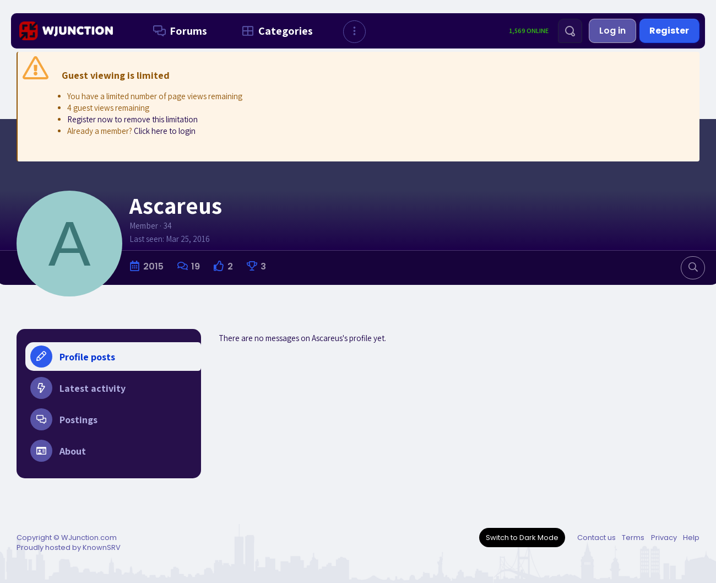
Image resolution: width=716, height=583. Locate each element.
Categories (275, 31)
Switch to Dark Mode (522, 537)
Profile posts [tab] (72, 357)
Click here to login (165, 131)
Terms (633, 537)
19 (195, 266)
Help (691, 537)
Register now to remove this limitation (132, 119)
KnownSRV (102, 547)
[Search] (570, 31)
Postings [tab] (63, 423)
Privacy (664, 537)
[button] (354, 31)
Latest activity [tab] (78, 390)
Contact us (596, 537)
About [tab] (58, 456)
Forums (178, 31)
